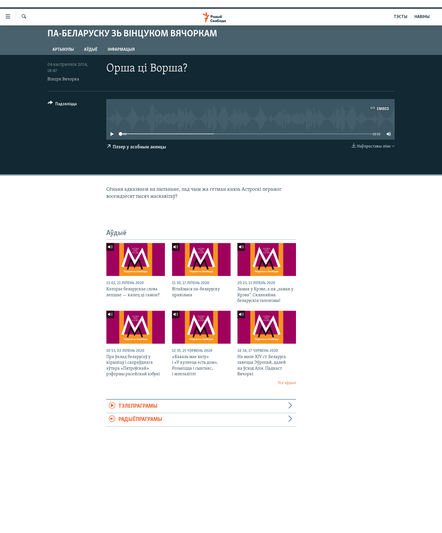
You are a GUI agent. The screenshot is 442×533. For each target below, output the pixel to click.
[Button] (62, 105)
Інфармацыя (121, 49)
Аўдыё (91, 49)
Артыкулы (63, 49)
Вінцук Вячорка (63, 79)
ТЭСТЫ (400, 17)
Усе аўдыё (287, 383)
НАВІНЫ (422, 17)
